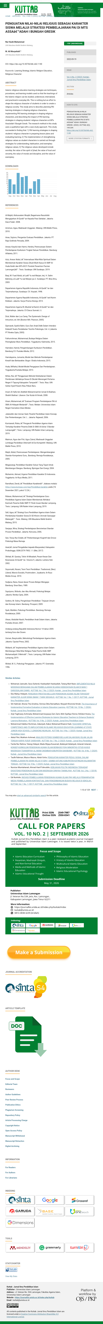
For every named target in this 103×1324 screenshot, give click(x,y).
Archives (16, 16)
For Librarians (11, 1178)
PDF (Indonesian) (74, 43)
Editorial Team (11, 1084)
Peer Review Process (14, 1100)
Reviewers (9, 1089)
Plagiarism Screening (14, 1110)
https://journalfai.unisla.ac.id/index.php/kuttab (34, 1297)
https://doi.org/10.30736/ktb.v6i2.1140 (25, 64)
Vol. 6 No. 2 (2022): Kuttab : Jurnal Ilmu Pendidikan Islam (47, 16)
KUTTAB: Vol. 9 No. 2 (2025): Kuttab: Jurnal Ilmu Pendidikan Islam (56, 721)
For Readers (10, 1167)
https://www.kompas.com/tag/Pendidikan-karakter (26, 487)
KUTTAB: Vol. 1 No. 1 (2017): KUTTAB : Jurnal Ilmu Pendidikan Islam (39, 784)
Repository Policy (12, 1115)
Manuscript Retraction (14, 1141)
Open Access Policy (13, 1131)
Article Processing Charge (16, 1120)
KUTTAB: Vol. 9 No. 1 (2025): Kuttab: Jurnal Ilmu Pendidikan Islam (46, 764)
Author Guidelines (13, 1094)
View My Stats (11, 1276)
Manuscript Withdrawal (15, 1136)
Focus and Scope (12, 1079)
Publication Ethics (13, 1105)
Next (93, 790)
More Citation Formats (79, 138)
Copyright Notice (12, 1125)
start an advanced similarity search (31, 795)
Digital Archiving (12, 1146)
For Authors (10, 1172)
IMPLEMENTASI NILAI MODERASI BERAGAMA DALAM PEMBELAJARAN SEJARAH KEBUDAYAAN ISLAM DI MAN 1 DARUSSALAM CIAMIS (53, 687)
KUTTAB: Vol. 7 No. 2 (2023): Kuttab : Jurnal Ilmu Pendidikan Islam (58, 690)
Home (7, 16)
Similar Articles (12, 678)
